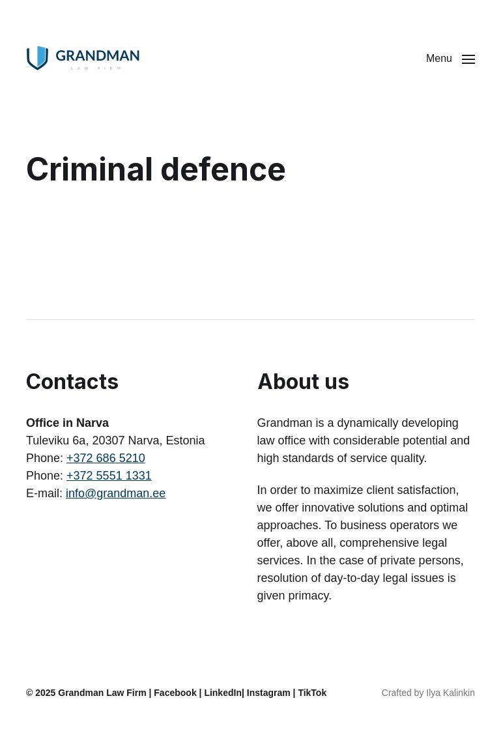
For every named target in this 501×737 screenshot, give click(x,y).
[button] (450, 58)
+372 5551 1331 (109, 475)
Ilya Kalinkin (450, 692)
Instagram (269, 692)
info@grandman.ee (115, 493)
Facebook (175, 692)
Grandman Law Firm (102, 692)
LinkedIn (223, 692)
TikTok (312, 692)
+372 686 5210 (105, 458)
